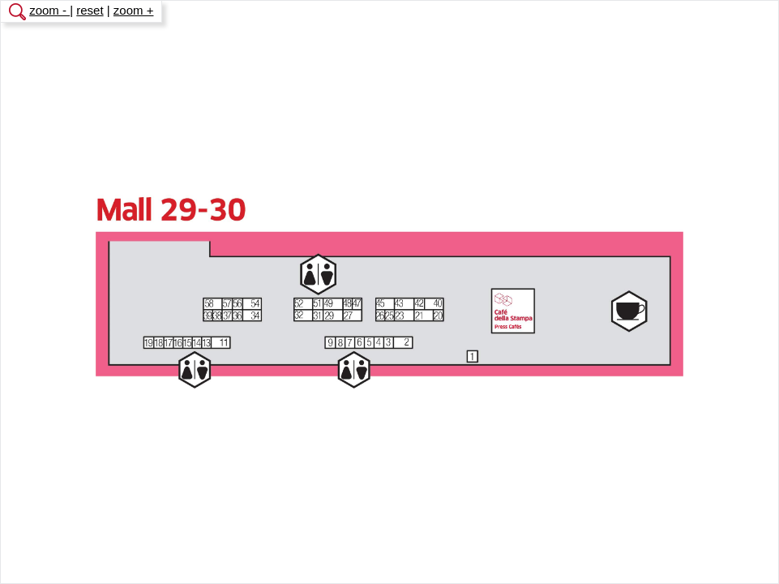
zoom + (133, 10)
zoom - (49, 10)
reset (89, 10)
